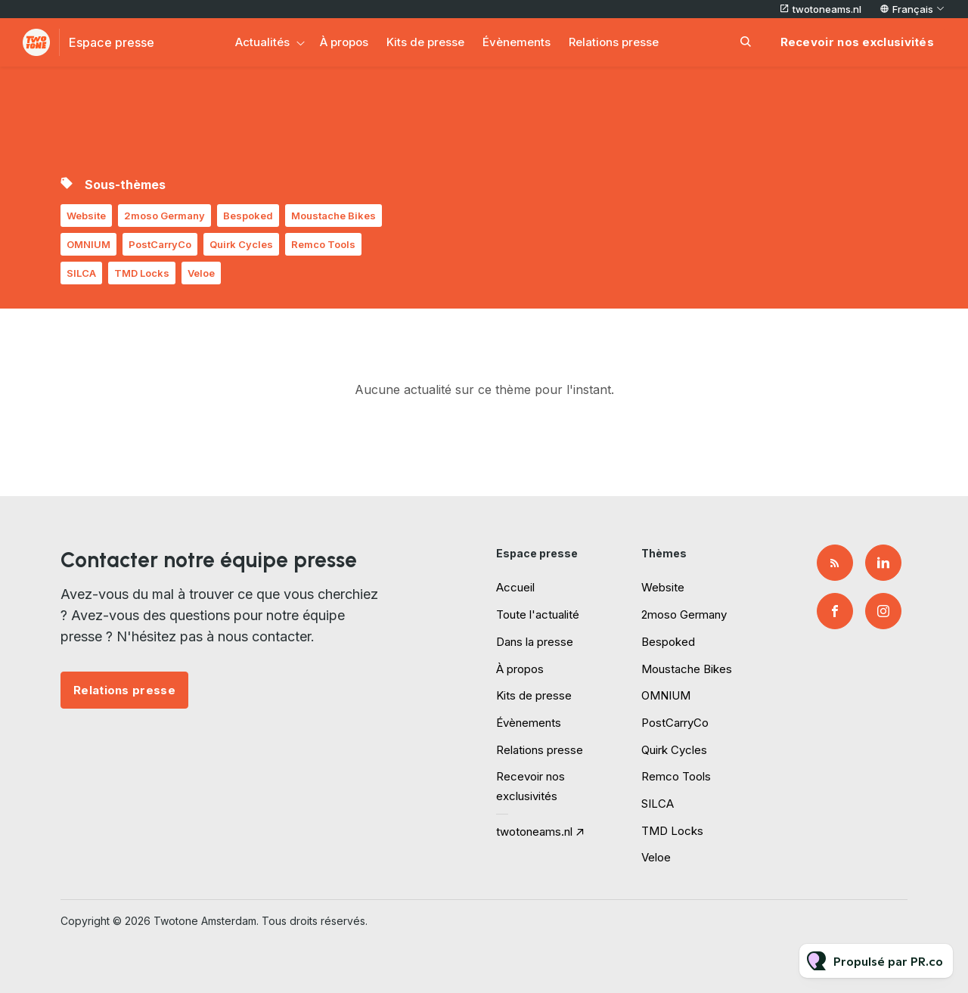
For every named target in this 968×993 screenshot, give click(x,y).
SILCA (81, 273)
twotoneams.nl (827, 9)
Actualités (262, 42)
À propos (344, 42)
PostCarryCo (160, 244)
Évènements (516, 42)
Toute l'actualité (537, 614)
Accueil (515, 587)
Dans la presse (534, 642)
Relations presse (614, 42)
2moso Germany (164, 215)
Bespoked (248, 215)
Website (86, 215)
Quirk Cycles (241, 244)
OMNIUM (88, 244)
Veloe (201, 273)
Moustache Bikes (333, 215)
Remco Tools (323, 244)
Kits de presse (425, 42)
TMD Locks (141, 273)
